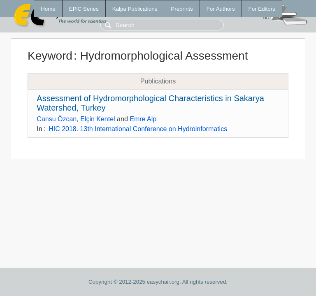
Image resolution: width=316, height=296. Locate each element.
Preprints (182, 9)
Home (48, 9)
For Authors (221, 9)
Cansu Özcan (57, 119)
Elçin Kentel (97, 119)
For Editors (262, 9)
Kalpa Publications (135, 9)
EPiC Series (84, 9)
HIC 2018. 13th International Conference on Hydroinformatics (138, 128)
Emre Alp (143, 119)
